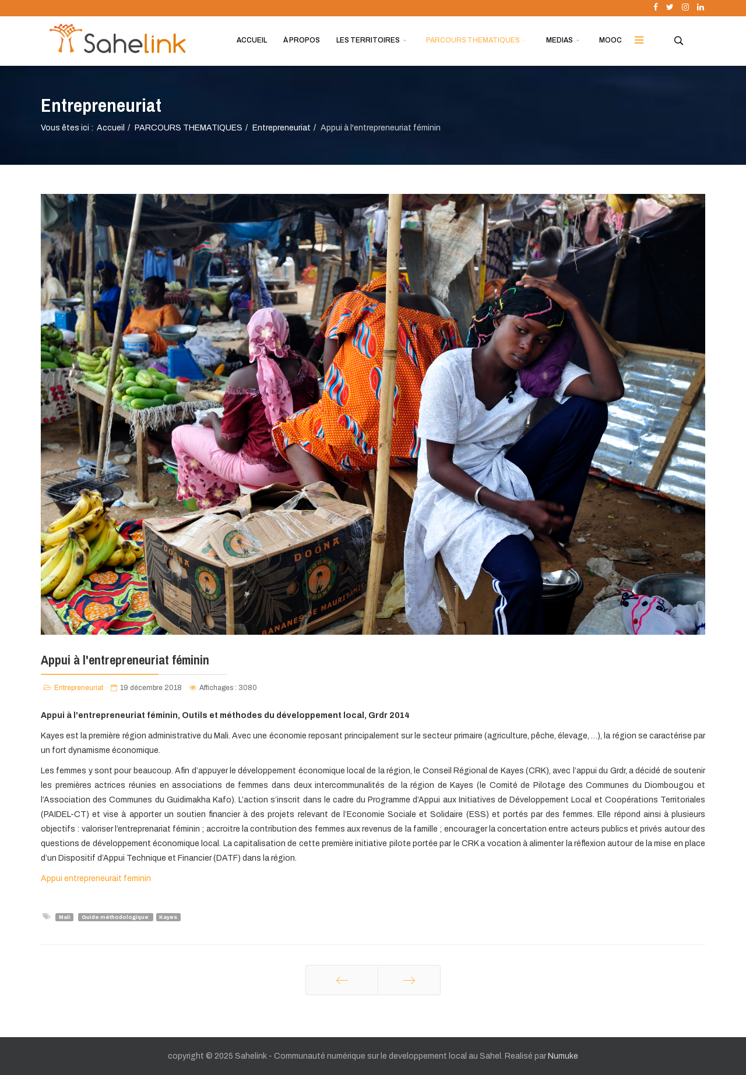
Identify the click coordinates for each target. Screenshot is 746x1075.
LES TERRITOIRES (368, 40)
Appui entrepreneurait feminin (96, 878)
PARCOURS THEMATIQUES (473, 40)
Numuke (563, 1056)
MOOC (610, 40)
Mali (65, 917)
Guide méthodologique (116, 917)
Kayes (168, 917)
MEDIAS (559, 40)
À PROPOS (301, 40)
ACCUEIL (252, 40)
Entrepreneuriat (281, 127)
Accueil (111, 127)
